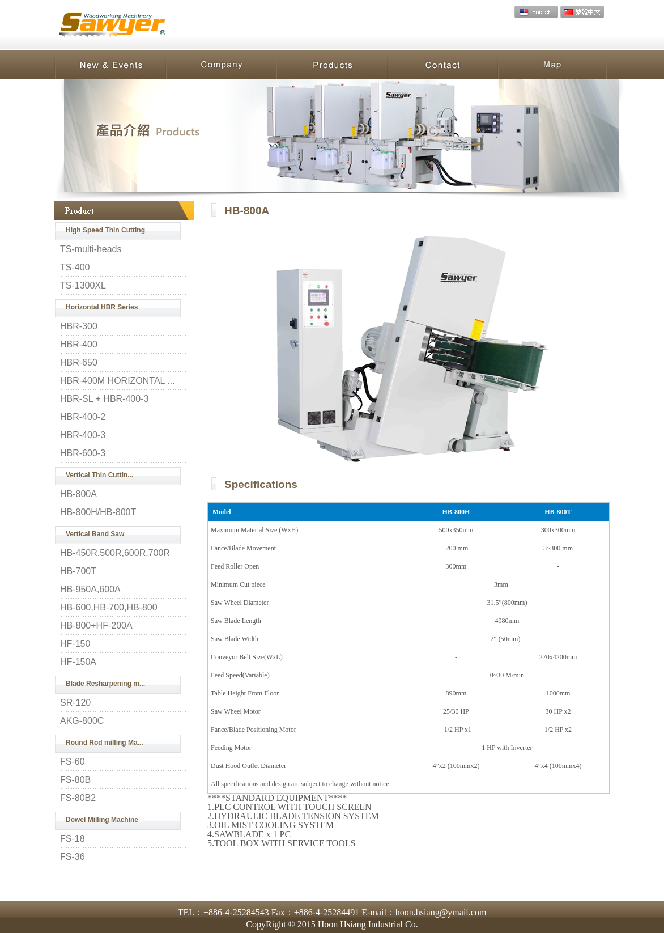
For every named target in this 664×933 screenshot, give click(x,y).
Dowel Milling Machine (102, 820)
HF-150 (75, 643)
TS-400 (75, 267)
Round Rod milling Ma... (104, 743)
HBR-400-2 (82, 417)
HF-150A (78, 662)
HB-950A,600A (90, 589)
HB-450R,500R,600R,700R (115, 553)
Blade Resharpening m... (105, 684)
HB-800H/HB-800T (98, 512)
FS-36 (72, 857)
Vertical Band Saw (95, 534)
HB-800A (78, 494)
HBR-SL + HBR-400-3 (104, 399)
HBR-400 (78, 344)
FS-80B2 (78, 798)
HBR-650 (78, 362)
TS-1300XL (83, 285)
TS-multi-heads (90, 249)
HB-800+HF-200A (96, 625)
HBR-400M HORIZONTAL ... (117, 380)
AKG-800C (82, 721)
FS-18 (72, 838)
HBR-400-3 (82, 435)
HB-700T (78, 571)
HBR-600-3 (82, 453)
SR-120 (75, 702)
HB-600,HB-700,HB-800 (109, 607)
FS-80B (75, 779)
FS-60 (72, 761)
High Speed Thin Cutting (105, 230)
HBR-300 (78, 326)
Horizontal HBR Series (102, 307)
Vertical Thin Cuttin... (99, 475)
